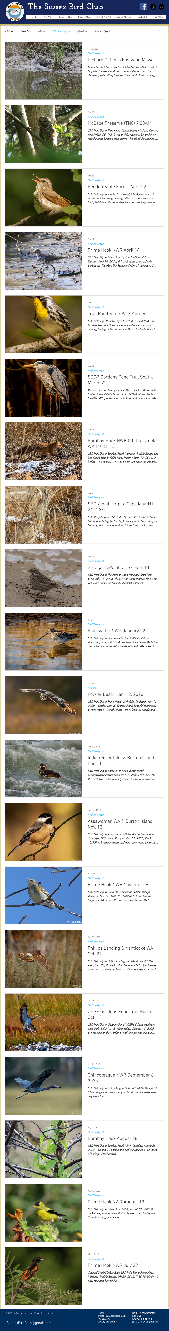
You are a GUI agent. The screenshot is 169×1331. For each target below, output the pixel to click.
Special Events (102, 31)
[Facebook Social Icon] (143, 6)
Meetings (82, 31)
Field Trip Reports (61, 31)
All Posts (9, 31)
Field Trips (25, 31)
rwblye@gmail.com (142, 1319)
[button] (64, 18)
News (41, 31)
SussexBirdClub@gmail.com (29, 1323)
